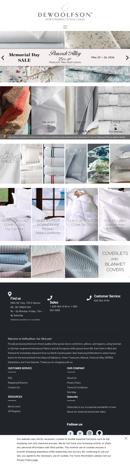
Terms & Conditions (77, 387)
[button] (2, 57)
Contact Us (14, 387)
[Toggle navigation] (65, 27)
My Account (14, 406)
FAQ (10, 378)
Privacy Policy (74, 382)
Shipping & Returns (18, 382)
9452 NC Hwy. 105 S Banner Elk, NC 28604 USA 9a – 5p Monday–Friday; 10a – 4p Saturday (26, 311)
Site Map (71, 392)
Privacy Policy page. (27, 460)
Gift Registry (14, 411)
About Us (72, 378)
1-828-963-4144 (58, 306)
